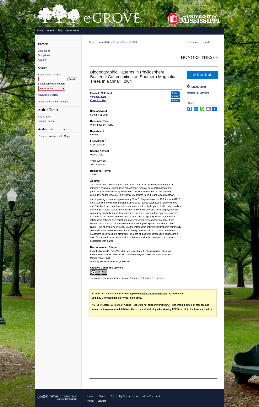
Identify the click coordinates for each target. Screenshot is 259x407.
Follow (175, 93)
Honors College (105, 42)
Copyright (102, 401)
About (102, 396)
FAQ (112, 396)
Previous (194, 42)
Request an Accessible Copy (54, 136)
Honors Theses (122, 42)
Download (202, 74)
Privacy (91, 401)
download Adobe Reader (153, 293)
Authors (42, 59)
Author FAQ (44, 116)
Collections (44, 50)
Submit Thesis (46, 121)
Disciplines (44, 55)
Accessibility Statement (148, 396)
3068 (134, 42)
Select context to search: (51, 83)
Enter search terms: (49, 74)
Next (206, 42)
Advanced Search (48, 94)
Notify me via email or (53, 101)
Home (92, 42)
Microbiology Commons (198, 93)
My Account (125, 396)
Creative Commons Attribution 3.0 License (142, 278)
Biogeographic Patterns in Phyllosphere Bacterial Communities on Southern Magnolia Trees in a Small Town (132, 77)
